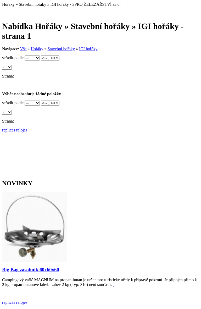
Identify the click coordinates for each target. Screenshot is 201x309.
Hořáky (37, 49)
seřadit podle (13, 58)
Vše (23, 49)
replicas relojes (14, 130)
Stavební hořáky (61, 49)
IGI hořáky (88, 49)
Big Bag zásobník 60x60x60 (30, 269)
